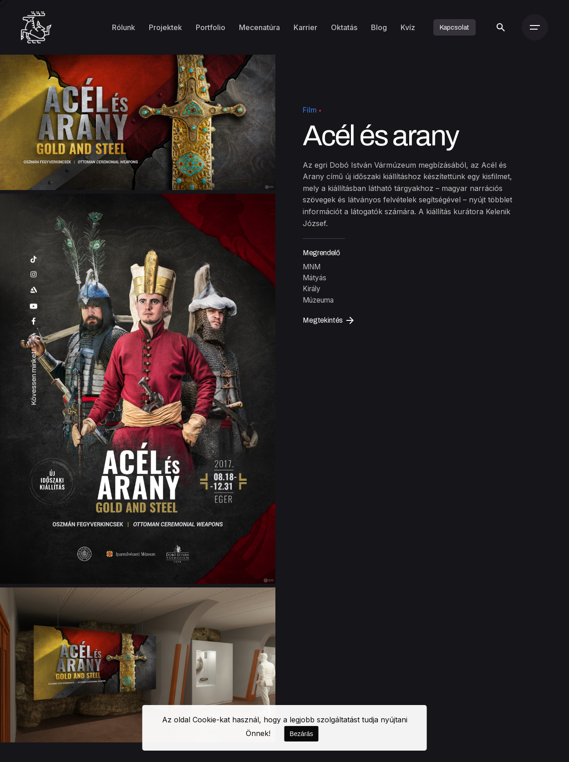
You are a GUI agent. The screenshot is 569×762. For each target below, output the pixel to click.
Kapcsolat (455, 27)
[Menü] (535, 27)
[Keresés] (501, 27)
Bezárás (301, 733)
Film (310, 110)
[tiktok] (33, 260)
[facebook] (33, 321)
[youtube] (33, 306)
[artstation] (33, 290)
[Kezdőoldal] (36, 27)
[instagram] (33, 275)
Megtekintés (328, 320)
